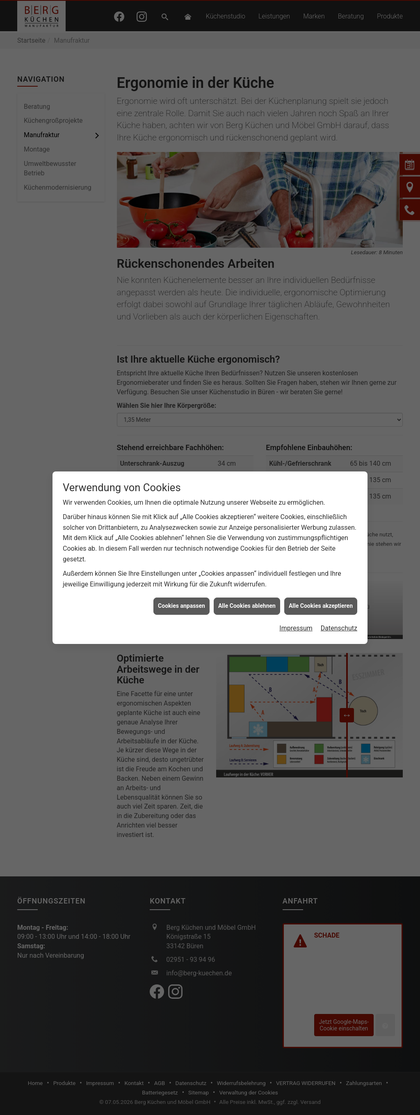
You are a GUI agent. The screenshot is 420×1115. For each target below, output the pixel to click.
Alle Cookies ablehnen (247, 605)
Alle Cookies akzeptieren (321, 605)
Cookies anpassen (181, 605)
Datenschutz (339, 628)
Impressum (296, 628)
